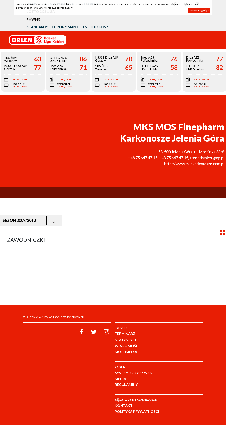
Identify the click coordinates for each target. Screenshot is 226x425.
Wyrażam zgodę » (199, 10)
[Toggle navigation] (218, 40)
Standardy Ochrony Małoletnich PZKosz (68, 27)
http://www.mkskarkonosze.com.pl (194, 163)
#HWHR (33, 19)
